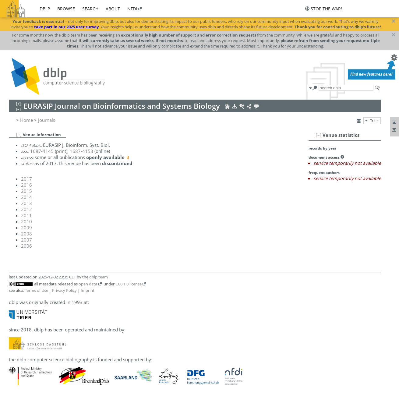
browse (66, 9)
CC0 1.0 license (128, 284)
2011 (26, 215)
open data (88, 284)
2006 (26, 246)
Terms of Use (36, 290)
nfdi (132, 9)
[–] (318, 135)
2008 (26, 234)
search (90, 9)
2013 (26, 203)
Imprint (87, 290)
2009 (26, 228)
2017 (26, 179)
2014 (26, 197)
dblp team (98, 277)
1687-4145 (42, 151)
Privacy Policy (64, 290)
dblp (45, 9)
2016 (26, 185)
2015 (26, 191)
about (113, 9)
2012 (26, 209)
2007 (26, 240)
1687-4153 (81, 151)
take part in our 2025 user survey (66, 27)
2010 (26, 221)
